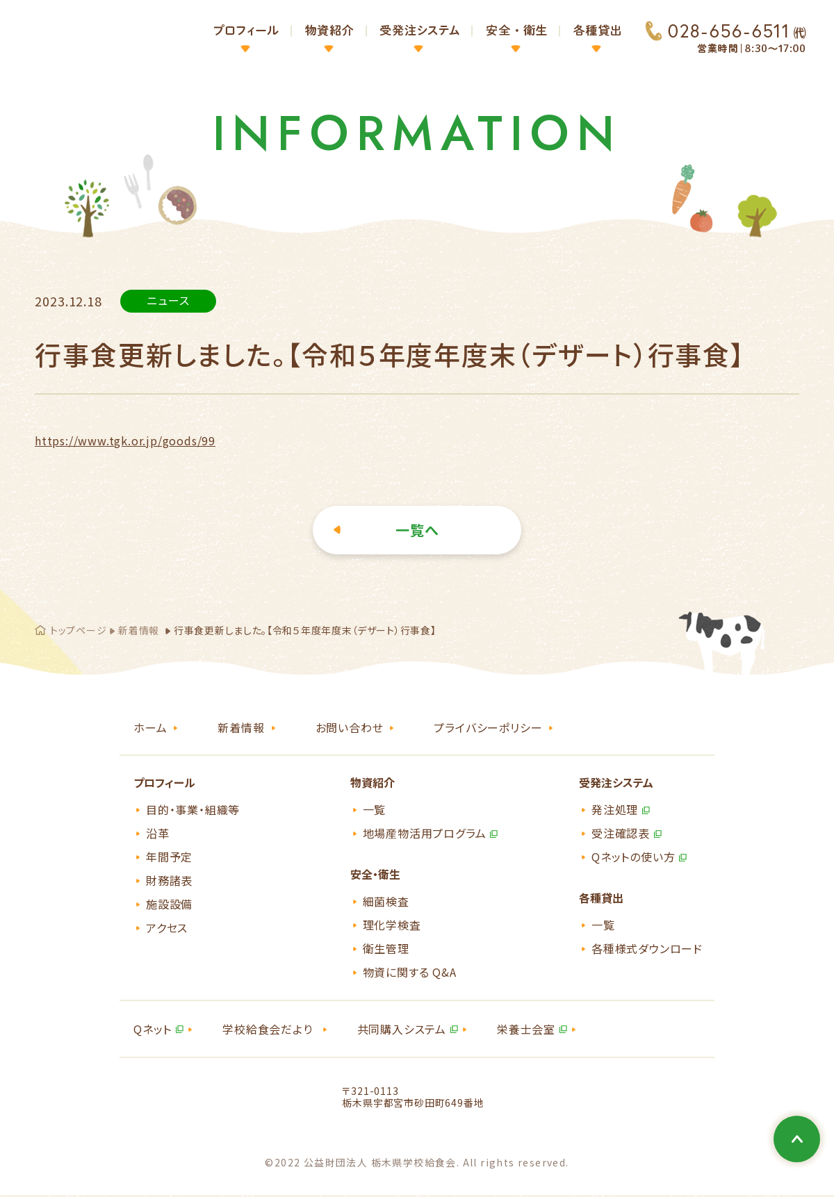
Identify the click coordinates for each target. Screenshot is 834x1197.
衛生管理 (386, 949)
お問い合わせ (350, 728)
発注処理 (614, 810)
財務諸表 (169, 881)
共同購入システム (401, 1030)
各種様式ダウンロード (647, 949)
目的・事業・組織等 (193, 810)
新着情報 (138, 631)
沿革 (158, 834)
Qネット (152, 1030)
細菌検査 (386, 902)
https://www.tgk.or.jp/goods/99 (125, 442)
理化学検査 (392, 926)
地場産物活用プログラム (424, 834)
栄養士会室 (526, 1030)
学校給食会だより (267, 1030)
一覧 (374, 810)
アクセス (167, 929)
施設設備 (169, 905)
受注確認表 (620, 834)
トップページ (78, 631)
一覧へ (417, 531)
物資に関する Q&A (410, 973)
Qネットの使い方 (633, 858)
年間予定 (169, 858)
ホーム (150, 728)
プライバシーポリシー (488, 728)
